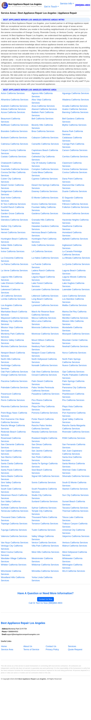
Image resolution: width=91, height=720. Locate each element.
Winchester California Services (11, 572)
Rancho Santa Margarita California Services (73, 427)
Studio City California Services (41, 496)
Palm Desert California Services (42, 383)
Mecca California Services (44, 318)
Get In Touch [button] (50, 6)
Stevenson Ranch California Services (14, 496)
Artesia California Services (13, 109)
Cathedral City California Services (43, 158)
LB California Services (11, 296)
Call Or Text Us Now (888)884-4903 (45, 603)
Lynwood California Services (45, 305)
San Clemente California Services (12, 446)
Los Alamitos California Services (73, 300)
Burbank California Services (14, 137)
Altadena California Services (75, 99)
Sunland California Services (45, 501)
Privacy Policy (52, 649)
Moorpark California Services (75, 334)
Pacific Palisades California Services (75, 376)
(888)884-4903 (82, 5)
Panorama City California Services (74, 389)
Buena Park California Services (72, 133)
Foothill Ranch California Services (12, 209)
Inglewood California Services (71, 246)
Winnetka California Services (45, 571)
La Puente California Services (41, 266)
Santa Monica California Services (73, 465)
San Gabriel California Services (11, 452)
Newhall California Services (75, 346)
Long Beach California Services (42, 300)
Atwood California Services (44, 109)
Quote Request (75, 649)
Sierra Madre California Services (12, 478)
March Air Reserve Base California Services (43, 313)
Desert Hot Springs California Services (45, 186)
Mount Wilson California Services (43, 341)
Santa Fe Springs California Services (45, 465)
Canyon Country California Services (13, 152)
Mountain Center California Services (74, 341)
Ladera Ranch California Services (43, 272)
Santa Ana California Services (72, 458)
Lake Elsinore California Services (12, 285)
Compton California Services (45, 169)
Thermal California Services (75, 511)
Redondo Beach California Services (13, 433)
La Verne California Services (14, 270)
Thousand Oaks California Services (13, 519)
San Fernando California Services (73, 446)
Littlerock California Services (45, 296)
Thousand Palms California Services (44, 519)
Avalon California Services (74, 109)
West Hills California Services (45, 552)
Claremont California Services (72, 164)
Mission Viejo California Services (12, 329)
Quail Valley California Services (72, 420)
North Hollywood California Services (44, 360)
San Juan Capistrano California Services (72, 452)
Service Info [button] (66, 3)
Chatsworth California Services (11, 164)
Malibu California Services (74, 305)
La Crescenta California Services (12, 259)
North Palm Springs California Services (71, 360)
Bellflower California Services (14, 125)
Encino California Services (44, 204)
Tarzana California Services (75, 508)
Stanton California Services (75, 489)
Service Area (7, 649)
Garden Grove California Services (12, 215)
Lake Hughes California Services (73, 285)
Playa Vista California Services (72, 408)
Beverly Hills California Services (42, 126)
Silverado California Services (75, 476)
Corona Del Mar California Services (13, 174)
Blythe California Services (74, 125)
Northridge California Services (10, 367)
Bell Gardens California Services (73, 120)
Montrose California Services (45, 334)
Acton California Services (13, 93)
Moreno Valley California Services (12, 341)
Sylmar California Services (44, 508)
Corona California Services (74, 169)
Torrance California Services (45, 523)
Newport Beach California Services (13, 354)
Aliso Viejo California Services (41, 101)
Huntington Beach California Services (14, 240)
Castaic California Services (13, 156)
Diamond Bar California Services (73, 186)
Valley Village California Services (43, 538)
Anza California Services (43, 106)
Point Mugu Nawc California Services (14, 414)
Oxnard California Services (44, 375)
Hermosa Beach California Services (44, 234)
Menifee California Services (75, 318)
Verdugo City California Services (12, 547)
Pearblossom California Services (73, 395)
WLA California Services (73, 571)
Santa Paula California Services (11, 471)
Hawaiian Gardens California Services (45, 227)
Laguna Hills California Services (11, 278)
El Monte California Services (45, 198)
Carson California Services (74, 150)
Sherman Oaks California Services (74, 471)
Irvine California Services (12, 251)
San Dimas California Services (42, 446)
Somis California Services (44, 482)
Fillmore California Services (75, 204)
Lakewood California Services (10, 291)
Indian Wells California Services (11, 246)
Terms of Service (31, 649)
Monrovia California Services (45, 327)
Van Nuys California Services (14, 542)
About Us (27, 646)
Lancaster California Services (45, 289)
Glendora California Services (14, 220)
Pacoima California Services (14, 381)
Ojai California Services (73, 372)
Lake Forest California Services (42, 285)
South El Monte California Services (74, 484)
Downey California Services (45, 191)
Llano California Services (74, 296)
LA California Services (42, 251)
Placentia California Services (14, 406)
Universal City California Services (73, 531)
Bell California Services (42, 118)
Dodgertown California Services (11, 193)
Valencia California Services (14, 536)
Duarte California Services (74, 191)
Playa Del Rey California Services (43, 408)
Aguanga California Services (75, 93)
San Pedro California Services (41, 458)
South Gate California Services (11, 490)
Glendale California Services (75, 213)
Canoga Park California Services (73, 145)
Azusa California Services (13, 112)
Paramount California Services (11, 395)
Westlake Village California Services (13, 560)
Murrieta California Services (14, 346)
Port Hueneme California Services (73, 414)
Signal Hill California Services (45, 476)
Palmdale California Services (14, 387)
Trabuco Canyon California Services (74, 525)
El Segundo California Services (72, 199)
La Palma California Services (14, 264)
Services (72, 646)
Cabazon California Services (45, 137)
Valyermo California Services (75, 536)
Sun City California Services (75, 495)
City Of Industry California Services (44, 164)
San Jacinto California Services (42, 452)
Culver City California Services (11, 180)
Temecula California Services (14, 511)
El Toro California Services (13, 204)
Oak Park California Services (14, 372)
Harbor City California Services (11, 227)
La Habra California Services (45, 258)
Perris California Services (13, 400)
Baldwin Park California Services (43, 114)
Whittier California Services (13, 565)
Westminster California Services (42, 560)
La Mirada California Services (76, 258)
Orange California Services (13, 375)
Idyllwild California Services (75, 239)
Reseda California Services (44, 432)
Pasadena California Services (45, 394)
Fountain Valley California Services (44, 209)
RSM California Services (73, 438)
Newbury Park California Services (43, 348)
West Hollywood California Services (74, 553)
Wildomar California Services (45, 565)
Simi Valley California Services (11, 484)
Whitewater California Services (72, 560)
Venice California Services (44, 542)
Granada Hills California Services (43, 221)
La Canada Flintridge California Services (72, 253)
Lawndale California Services (76, 289)
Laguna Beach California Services (73, 272)
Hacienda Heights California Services (75, 221)
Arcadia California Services (75, 106)
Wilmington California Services (72, 566)
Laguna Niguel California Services (43, 278)
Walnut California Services (74, 546)
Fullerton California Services (75, 207)
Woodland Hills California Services (13, 579)
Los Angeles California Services (11, 307)
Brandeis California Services (14, 131)
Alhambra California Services (14, 99)
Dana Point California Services (72, 180)
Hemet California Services (13, 232)
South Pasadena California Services (44, 490)
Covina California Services (74, 172)
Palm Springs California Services (73, 383)
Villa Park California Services (45, 546)
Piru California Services (73, 400)
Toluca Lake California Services (72, 519)
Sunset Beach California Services (73, 503)
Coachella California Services (15, 169)
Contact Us (51, 646)
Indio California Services (43, 245)
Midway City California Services (11, 322)
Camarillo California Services (45, 144)
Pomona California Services (45, 413)
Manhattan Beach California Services (14, 313)
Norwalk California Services (45, 365)
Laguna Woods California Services (74, 278)
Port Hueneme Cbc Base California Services (12, 420)
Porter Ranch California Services (43, 420)
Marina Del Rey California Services (74, 313)
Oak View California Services (45, 372)
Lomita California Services (13, 299)
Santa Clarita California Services (12, 465)
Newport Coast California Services (43, 354)
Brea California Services (43, 131)
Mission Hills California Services (73, 322)
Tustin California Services (44, 530)
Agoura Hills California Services (42, 95)
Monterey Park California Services (12, 335)
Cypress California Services (45, 179)
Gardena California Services (45, 213)
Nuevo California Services (74, 365)
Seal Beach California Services (42, 471)
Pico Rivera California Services (42, 402)
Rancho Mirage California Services (13, 427)
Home (4, 646)
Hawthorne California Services (72, 227)
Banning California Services (75, 112)
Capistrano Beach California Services (45, 152)
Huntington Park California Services (44, 240)
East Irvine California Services (11, 199)
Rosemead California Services (11, 439)
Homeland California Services (71, 234)
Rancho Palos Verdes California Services (42, 427)
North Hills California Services (10, 360)
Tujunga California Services (14, 530)
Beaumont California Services (10, 120)
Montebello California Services (72, 329)
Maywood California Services (14, 318)
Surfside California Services (14, 508)
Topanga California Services (14, 523)
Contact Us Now (45, 599)
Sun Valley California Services (11, 503)
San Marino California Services (11, 458)
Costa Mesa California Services (42, 174)
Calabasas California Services (72, 139)
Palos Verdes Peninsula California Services (43, 389)
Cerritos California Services (75, 156)
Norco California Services (74, 353)
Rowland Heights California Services (44, 439)
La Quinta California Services (76, 264)
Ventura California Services (75, 542)
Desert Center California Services (12, 186)
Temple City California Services (42, 512)
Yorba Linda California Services (42, 579)
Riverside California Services (75, 432)
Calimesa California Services (14, 144)
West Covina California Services (12, 553)
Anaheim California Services (14, 106)
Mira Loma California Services (41, 322)
